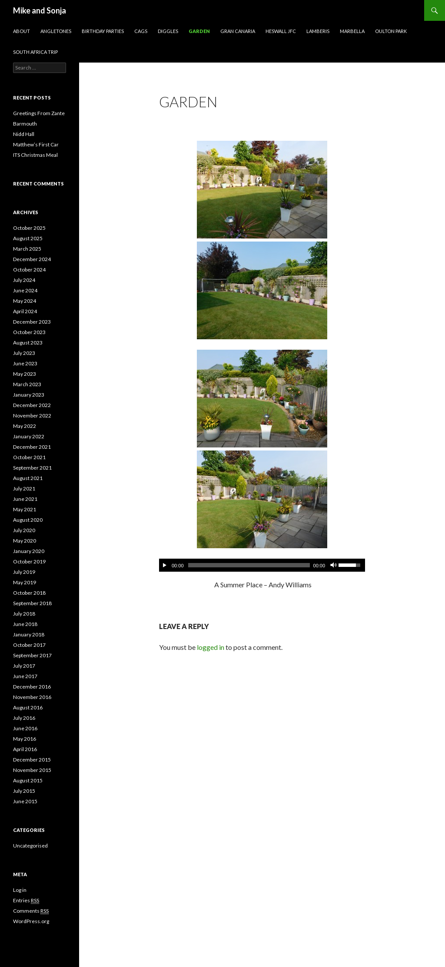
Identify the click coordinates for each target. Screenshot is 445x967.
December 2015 (32, 759)
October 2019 (29, 561)
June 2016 (25, 728)
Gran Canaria (237, 31)
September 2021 (32, 467)
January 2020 (28, 551)
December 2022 (32, 405)
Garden (199, 31)
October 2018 (29, 592)
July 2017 (24, 665)
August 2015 (28, 780)
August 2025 (28, 238)
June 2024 (25, 290)
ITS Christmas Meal (35, 155)
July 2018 (24, 613)
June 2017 (25, 676)
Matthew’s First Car (36, 144)
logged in (210, 647)
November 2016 (32, 697)
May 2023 (24, 374)
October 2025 (29, 228)
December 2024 (32, 259)
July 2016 (24, 718)
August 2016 (28, 707)
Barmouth (25, 123)
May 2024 (24, 301)
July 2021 (24, 488)
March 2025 (27, 248)
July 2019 (24, 572)
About (21, 31)
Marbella (352, 31)
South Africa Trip (35, 52)
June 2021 (25, 499)
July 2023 (24, 353)
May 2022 (24, 426)
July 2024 (24, 280)
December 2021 (32, 447)
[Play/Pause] (164, 565)
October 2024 (29, 269)
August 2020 (28, 520)
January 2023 (28, 394)
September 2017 (32, 655)
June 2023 (25, 363)
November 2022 (32, 415)
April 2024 (25, 311)
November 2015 (32, 770)
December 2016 (32, 686)
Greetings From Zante (39, 113)
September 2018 (32, 603)
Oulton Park (391, 31)
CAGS (140, 31)
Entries (26, 900)
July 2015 (24, 791)
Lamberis (317, 31)
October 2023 (29, 332)
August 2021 (28, 478)
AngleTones (55, 31)
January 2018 (28, 634)
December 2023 (32, 321)
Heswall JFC (281, 31)
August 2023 (28, 342)
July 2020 (24, 530)
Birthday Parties (103, 31)
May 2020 (24, 540)
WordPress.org (31, 921)
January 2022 (28, 436)
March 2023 (27, 384)
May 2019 (24, 582)
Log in (20, 890)
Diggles (168, 31)
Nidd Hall (23, 134)
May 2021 (24, 509)
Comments (31, 910)
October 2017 (29, 645)
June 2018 (25, 624)
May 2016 (24, 738)
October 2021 (29, 457)
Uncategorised (30, 845)
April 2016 (25, 749)
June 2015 (25, 801)
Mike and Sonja (39, 10)
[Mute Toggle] (332, 565)
